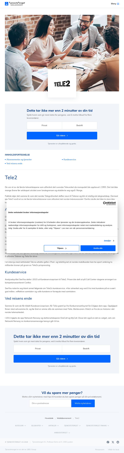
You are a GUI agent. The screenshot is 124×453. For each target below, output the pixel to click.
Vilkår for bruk (113, 450)
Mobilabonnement (65, 418)
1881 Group (31, 449)
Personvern (99, 450)
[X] (113, 442)
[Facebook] (108, 442)
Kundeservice (70, 160)
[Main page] (16, 4)
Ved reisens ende (14, 164)
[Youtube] (118, 442)
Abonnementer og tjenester (19, 160)
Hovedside (50, 418)
